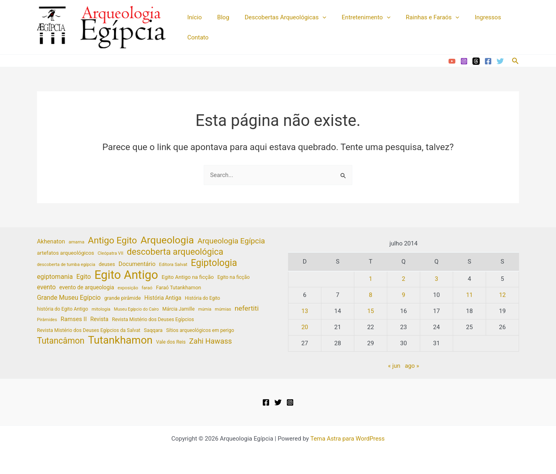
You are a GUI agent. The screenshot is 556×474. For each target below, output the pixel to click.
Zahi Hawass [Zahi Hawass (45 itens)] (210, 342)
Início (193, 17)
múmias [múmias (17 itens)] (223, 309)
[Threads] (476, 61)
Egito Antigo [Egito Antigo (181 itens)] (126, 275)
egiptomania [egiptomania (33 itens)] (55, 277)
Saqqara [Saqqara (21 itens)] (153, 331)
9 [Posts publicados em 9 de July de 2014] (403, 295)
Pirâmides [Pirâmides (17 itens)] (47, 320)
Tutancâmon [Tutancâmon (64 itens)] (60, 341)
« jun (394, 365)
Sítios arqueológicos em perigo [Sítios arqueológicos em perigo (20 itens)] (200, 331)
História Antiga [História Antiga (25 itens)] (162, 298)
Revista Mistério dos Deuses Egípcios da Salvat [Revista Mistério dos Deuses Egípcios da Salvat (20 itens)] (88, 331)
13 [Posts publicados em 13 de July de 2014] (304, 311)
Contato (196, 37)
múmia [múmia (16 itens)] (204, 309)
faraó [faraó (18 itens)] (147, 288)
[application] (314, 17)
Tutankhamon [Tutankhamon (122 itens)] (120, 341)
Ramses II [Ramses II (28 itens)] (74, 320)
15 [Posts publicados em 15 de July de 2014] (370, 311)
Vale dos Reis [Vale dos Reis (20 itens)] (171, 343)
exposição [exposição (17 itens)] (128, 288)
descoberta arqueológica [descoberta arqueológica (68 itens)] (175, 252)
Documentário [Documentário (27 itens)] (137, 264)
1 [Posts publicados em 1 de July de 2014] (370, 278)
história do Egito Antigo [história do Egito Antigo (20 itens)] (62, 309)
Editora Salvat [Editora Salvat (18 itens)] (173, 265)
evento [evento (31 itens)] (46, 287)
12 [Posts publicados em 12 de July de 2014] (502, 295)
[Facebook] (488, 61)
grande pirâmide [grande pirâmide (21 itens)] (122, 298)
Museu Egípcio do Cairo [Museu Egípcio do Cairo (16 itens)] (136, 309)
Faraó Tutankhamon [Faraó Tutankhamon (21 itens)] (178, 288)
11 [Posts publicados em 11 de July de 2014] (469, 295)
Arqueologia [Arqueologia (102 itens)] (167, 241)
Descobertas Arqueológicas (277, 17)
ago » (412, 365)
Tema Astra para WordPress (347, 438)
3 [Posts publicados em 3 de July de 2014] (436, 278)
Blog (218, 17)
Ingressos (469, 17)
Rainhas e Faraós (417, 17)
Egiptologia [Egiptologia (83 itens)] (214, 264)
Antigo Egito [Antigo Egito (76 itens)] (112, 241)
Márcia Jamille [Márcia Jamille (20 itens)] (178, 309)
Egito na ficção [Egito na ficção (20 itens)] (233, 277)
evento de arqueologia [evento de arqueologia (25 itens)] (86, 287)
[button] (515, 61)
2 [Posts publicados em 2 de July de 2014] (403, 278)
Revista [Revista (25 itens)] (99, 320)
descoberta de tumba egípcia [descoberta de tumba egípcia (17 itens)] (66, 265)
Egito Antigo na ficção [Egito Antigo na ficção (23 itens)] (187, 277)
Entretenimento (354, 17)
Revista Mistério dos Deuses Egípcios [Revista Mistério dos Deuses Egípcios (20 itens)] (153, 320)
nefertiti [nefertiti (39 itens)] (247, 309)
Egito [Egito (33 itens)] (83, 277)
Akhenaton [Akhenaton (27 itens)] (51, 241)
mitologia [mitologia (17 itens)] (101, 309)
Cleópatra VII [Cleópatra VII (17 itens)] (110, 253)
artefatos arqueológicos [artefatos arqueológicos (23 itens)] (65, 253)
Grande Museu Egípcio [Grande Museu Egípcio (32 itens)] (69, 298)
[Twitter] (500, 61)
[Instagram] (464, 61)
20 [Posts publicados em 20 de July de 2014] (304, 327)
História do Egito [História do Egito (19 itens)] (202, 298)
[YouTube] (452, 61)
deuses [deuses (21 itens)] (107, 265)
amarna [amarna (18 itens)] (76, 242)
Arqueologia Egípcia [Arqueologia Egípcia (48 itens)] (231, 241)
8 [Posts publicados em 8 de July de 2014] (370, 295)
